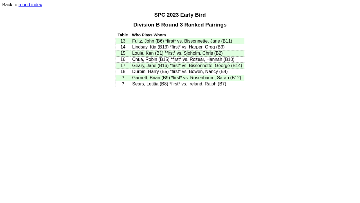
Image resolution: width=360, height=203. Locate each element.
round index (30, 4)
